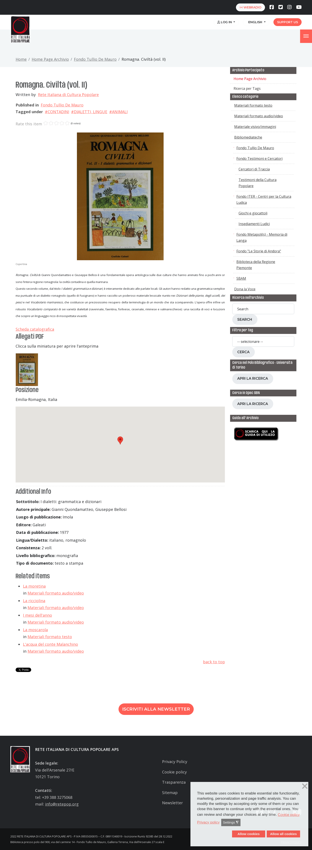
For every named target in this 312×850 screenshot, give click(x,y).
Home (21, 59)
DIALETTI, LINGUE (90, 111)
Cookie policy (174, 772)
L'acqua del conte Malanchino (50, 644)
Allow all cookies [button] (283, 834)
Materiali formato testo (50, 636)
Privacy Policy (174, 761)
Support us (287, 22)
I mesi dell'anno (37, 615)
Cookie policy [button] (289, 815)
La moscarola (35, 629)
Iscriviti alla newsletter (156, 709)
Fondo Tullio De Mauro (95, 59)
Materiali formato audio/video (56, 593)
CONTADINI (58, 111)
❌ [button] (305, 786)
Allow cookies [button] (248, 834)
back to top (214, 661)
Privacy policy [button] (208, 822)
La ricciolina (34, 600)
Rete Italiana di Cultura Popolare (68, 94)
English (255, 22)
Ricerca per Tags (247, 88)
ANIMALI (120, 111)
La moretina (34, 586)
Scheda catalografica (35, 329)
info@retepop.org (62, 804)
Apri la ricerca (252, 378)
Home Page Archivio (50, 59)
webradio (250, 7)
